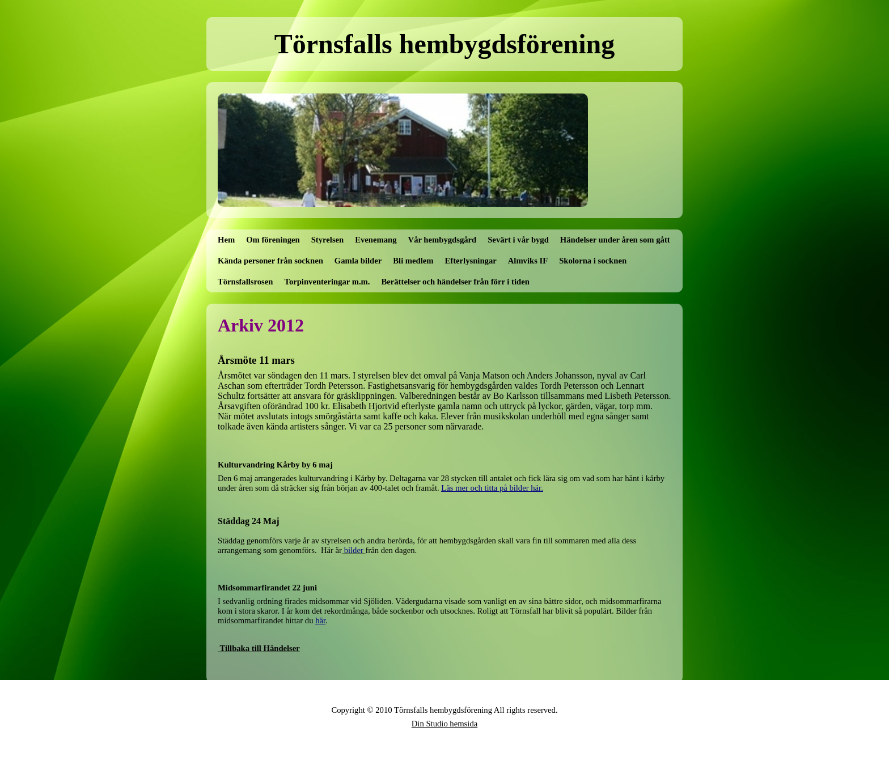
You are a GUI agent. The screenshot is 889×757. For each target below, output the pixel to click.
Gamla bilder (358, 260)
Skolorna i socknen (592, 260)
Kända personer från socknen (270, 260)
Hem (226, 239)
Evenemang (375, 239)
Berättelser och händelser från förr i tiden (456, 281)
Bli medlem (413, 260)
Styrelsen (327, 239)
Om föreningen (273, 239)
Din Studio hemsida (444, 723)
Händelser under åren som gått (615, 239)
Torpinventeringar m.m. (327, 281)
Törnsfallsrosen (245, 281)
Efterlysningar (471, 260)
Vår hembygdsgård (442, 239)
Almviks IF (528, 260)
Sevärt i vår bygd (518, 239)
